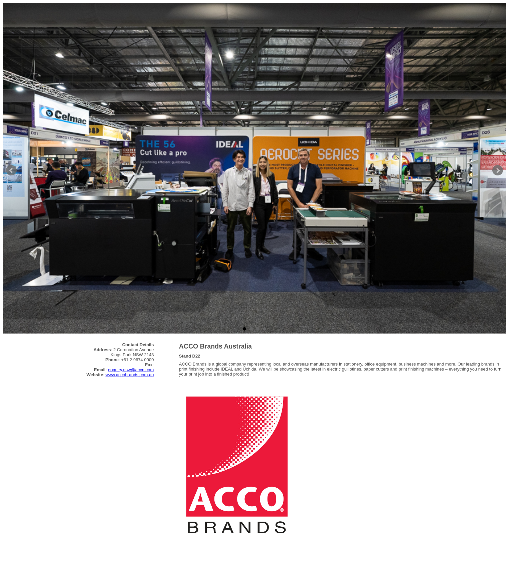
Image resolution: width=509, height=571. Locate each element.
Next (497, 170)
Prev (11, 170)
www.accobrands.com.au (130, 374)
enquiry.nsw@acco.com (131, 369)
